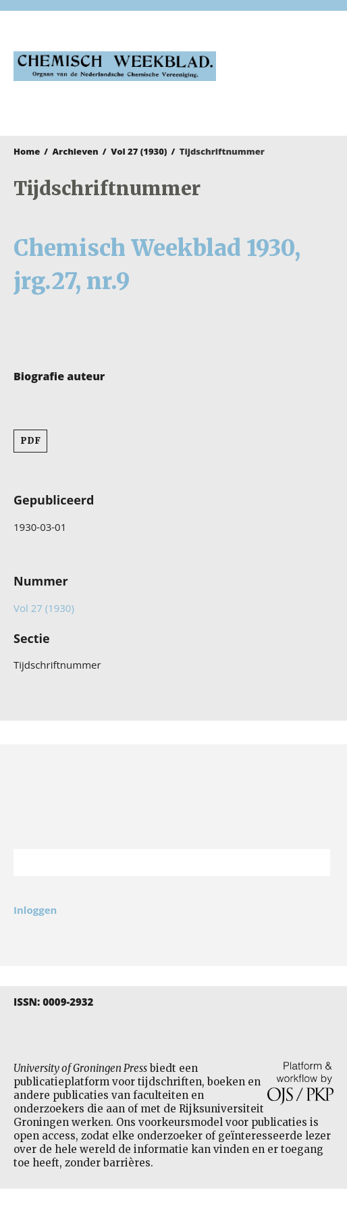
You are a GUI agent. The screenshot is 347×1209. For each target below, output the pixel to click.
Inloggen (35, 910)
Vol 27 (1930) (139, 151)
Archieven (76, 151)
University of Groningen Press (281, 81)
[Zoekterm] (155, 862)
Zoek (313, 862)
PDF (30, 440)
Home (27, 151)
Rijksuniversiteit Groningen (173, 797)
